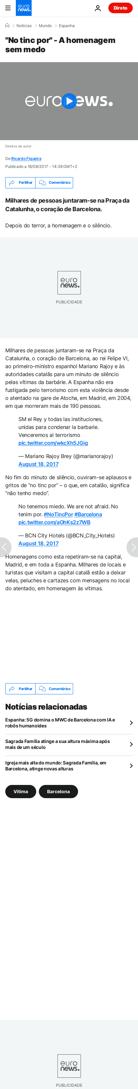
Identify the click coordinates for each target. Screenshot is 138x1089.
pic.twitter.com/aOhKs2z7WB (54, 522)
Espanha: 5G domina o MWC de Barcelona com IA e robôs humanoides (60, 722)
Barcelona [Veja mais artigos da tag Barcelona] (58, 791)
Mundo (45, 26)
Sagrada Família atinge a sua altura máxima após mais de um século (57, 744)
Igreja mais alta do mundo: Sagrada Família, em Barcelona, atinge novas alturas (55, 765)
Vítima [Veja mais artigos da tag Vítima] (21, 791)
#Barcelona (88, 514)
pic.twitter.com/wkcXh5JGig (53, 443)
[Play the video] (69, 101)
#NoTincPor (58, 514)
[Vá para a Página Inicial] (24, 8)
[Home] (7, 25)
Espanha (67, 26)
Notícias (24, 26)
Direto (120, 8)
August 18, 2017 (38, 464)
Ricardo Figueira (26, 158)
